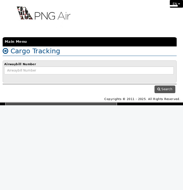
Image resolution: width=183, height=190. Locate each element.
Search (164, 89)
